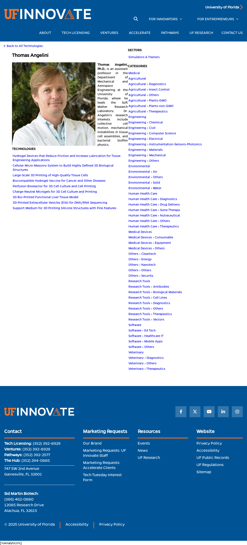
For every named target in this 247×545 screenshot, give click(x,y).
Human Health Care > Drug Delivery (154, 204)
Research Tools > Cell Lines (147, 297)
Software (134, 325)
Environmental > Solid (144, 182)
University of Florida (222, 7)
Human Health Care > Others (149, 221)
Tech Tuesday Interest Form (102, 477)
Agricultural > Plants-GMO (147, 100)
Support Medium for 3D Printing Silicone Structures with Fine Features (64, 208)
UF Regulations (210, 464)
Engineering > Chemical (145, 122)
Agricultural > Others (143, 95)
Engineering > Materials (145, 149)
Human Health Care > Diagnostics (152, 199)
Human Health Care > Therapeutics (153, 226)
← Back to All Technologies (23, 46)
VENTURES (110, 32)
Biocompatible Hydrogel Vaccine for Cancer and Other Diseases (59, 180)
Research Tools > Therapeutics (150, 314)
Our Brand (92, 443)
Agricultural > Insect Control (149, 89)
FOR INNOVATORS (163, 19)
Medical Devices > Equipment (149, 242)
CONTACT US (232, 32)
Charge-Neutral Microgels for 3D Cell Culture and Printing (55, 191)
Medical (134, 73)
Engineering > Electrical (145, 138)
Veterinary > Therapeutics (146, 368)
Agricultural (137, 78)
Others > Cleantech (142, 253)
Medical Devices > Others (146, 248)
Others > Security (140, 275)
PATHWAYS (171, 32)
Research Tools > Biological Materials (155, 292)
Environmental (139, 166)
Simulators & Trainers (144, 57)
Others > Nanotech (142, 264)
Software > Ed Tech (142, 330)
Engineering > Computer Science (152, 133)
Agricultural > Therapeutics (148, 111)
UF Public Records (212, 457)
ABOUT (46, 32)
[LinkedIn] (223, 411)
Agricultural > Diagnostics (147, 84)
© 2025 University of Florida (29, 524)
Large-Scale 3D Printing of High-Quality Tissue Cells (50, 175)
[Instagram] (237, 411)
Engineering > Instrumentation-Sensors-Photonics (165, 144)
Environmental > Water (145, 188)
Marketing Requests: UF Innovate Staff (104, 453)
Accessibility (207, 450)
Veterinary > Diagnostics (146, 357)
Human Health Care (142, 193)
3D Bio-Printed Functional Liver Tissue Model (45, 197)
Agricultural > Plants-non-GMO (151, 106)
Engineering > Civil (141, 128)
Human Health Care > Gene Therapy (154, 210)
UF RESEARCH (201, 32)
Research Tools (139, 281)
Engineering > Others (143, 160)
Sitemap (203, 471)
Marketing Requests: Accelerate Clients (101, 465)
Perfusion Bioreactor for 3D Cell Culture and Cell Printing (54, 186)
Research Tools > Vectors (146, 319)
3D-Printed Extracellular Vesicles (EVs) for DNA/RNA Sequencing (60, 202)
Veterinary (136, 352)
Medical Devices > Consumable (150, 237)
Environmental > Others (145, 177)
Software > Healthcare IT (146, 336)
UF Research (149, 457)
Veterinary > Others (142, 363)
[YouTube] (209, 411)
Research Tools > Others (145, 308)
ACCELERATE (141, 32)
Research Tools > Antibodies (148, 286)
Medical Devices (140, 232)
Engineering (137, 117)
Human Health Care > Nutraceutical (154, 215)
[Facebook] (180, 411)
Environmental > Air (142, 171)
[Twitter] (195, 411)
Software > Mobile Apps (145, 341)
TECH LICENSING (77, 32)
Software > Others (141, 347)
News (143, 450)
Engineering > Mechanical (147, 155)
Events (144, 443)
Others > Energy (140, 259)
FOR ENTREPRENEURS (215, 19)
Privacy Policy (209, 443)
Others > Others (139, 270)
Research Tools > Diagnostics (149, 303)
